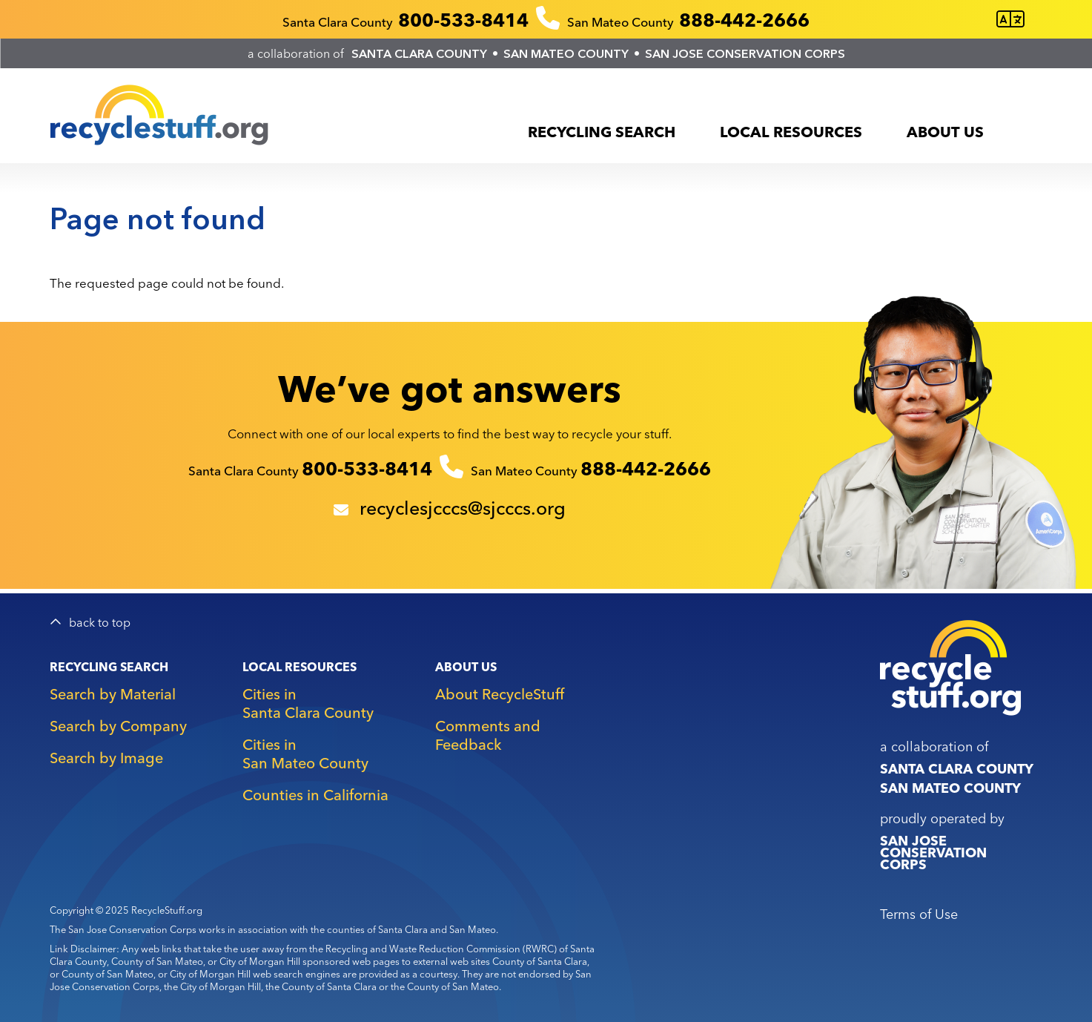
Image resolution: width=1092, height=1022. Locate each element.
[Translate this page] (1010, 19)
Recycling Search (601, 131)
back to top (99, 622)
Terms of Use (919, 914)
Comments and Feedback (487, 735)
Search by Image (106, 757)
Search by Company (118, 725)
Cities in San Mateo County (305, 753)
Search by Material (113, 694)
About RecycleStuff (499, 694)
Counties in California (315, 794)
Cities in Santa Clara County (308, 703)
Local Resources (791, 131)
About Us (945, 131)
